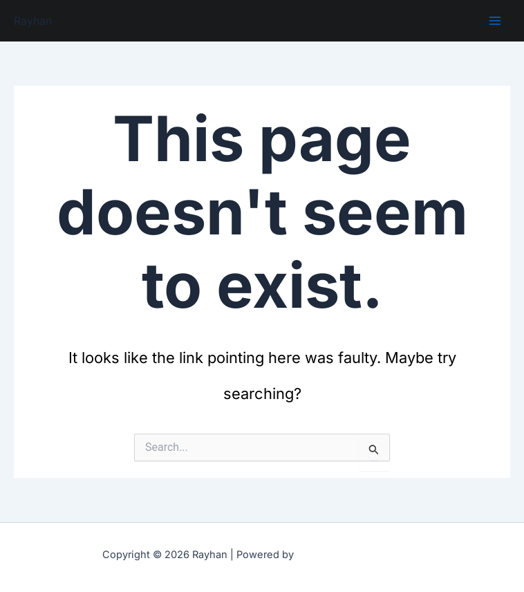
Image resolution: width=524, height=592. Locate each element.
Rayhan (33, 21)
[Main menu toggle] (495, 21)
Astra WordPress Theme (359, 554)
